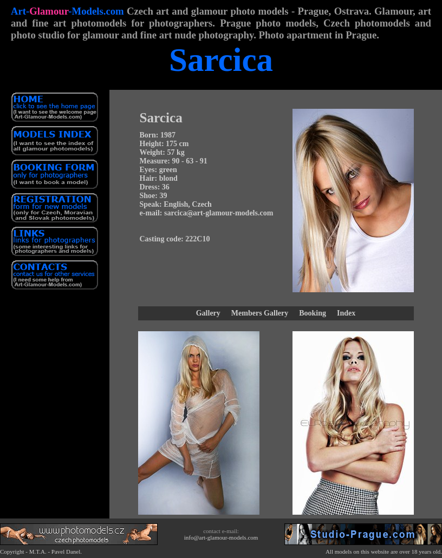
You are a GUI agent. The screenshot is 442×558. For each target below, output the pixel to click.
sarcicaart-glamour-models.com (218, 213)
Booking (312, 313)
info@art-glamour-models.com (221, 537)
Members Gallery (259, 313)
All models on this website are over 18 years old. (384, 551)
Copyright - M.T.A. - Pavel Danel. (41, 551)
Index (346, 313)
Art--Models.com (67, 11)
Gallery (208, 313)
